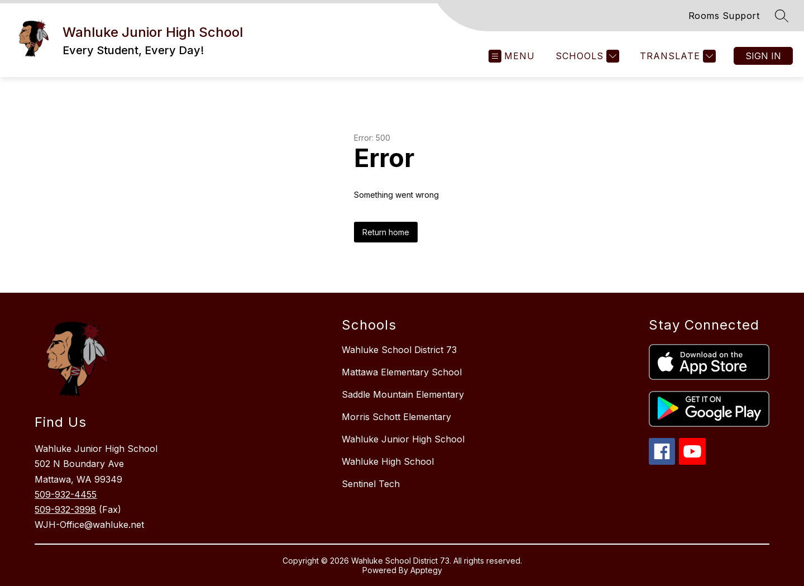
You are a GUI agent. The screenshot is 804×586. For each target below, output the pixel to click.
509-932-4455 (66, 494)
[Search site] (781, 15)
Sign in (763, 55)
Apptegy (426, 570)
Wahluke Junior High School (403, 439)
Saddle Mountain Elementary (403, 394)
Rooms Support (724, 15)
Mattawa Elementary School (402, 372)
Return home (385, 232)
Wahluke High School (388, 461)
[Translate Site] (676, 56)
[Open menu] (512, 56)
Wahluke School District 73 (399, 349)
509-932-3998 (65, 509)
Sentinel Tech (371, 483)
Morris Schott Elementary (396, 416)
